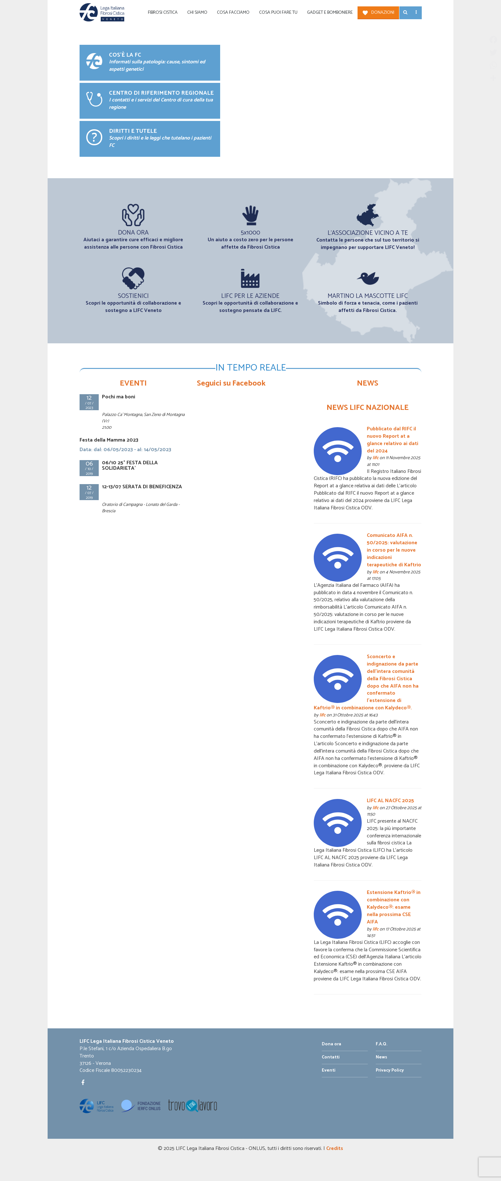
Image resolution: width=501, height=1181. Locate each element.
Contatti (331, 1057)
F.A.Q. (381, 1044)
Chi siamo (197, 12)
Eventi (328, 1070)
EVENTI (133, 383)
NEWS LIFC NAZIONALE (368, 408)
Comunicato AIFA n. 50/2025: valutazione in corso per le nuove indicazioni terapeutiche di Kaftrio (394, 550)
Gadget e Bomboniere (330, 12)
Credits (334, 1148)
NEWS (367, 383)
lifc (376, 458)
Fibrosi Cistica (163, 12)
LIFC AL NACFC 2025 (390, 800)
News (381, 1057)
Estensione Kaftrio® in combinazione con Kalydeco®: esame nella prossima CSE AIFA (393, 907)
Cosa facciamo (233, 12)
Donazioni (382, 12)
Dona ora (331, 1044)
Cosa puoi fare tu (278, 12)
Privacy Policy (390, 1070)
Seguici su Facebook (231, 383)
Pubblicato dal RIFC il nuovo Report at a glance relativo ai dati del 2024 (392, 440)
